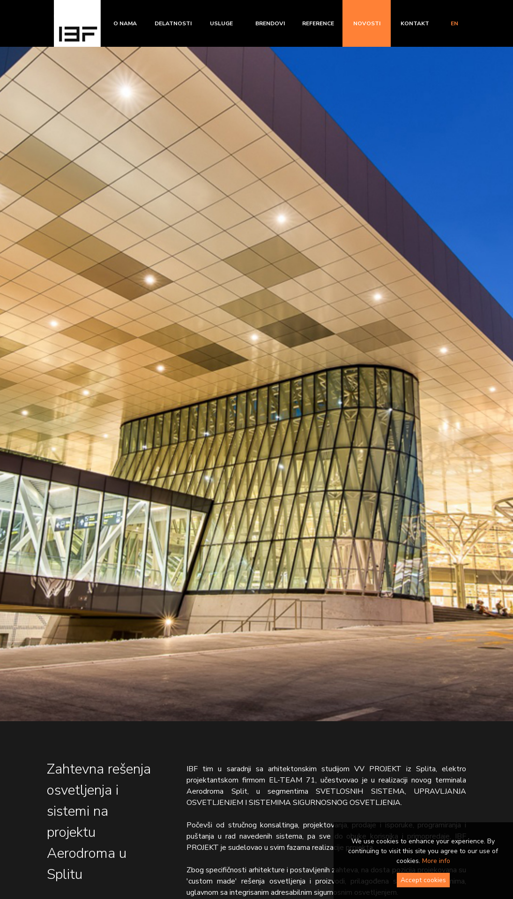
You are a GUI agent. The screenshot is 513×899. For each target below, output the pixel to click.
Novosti (366, 23)
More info (436, 860)
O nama (125, 23)
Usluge (221, 23)
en (454, 23)
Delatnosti (173, 23)
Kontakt (415, 23)
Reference (318, 23)
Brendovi (270, 23)
